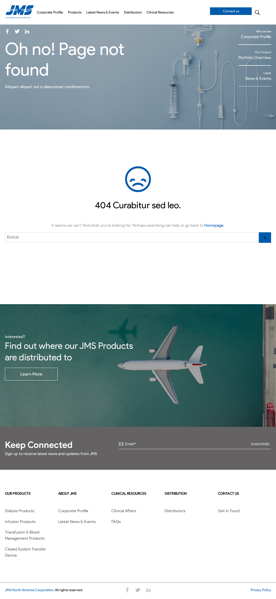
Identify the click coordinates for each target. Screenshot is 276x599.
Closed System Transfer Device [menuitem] (25, 552)
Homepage (213, 225)
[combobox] (132, 237)
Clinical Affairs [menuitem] (123, 510)
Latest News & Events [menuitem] (102, 12)
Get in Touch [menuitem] (229, 510)
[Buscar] (265, 237)
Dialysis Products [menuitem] (19, 510)
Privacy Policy (261, 590)
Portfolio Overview (254, 57)
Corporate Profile (256, 36)
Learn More (31, 374)
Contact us (231, 11)
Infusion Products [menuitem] (20, 521)
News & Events (258, 78)
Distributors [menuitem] (133, 12)
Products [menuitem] (74, 12)
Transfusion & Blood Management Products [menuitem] (24, 535)
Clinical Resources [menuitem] (160, 12)
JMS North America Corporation (29, 590)
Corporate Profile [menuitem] (50, 12)
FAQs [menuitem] (116, 521)
